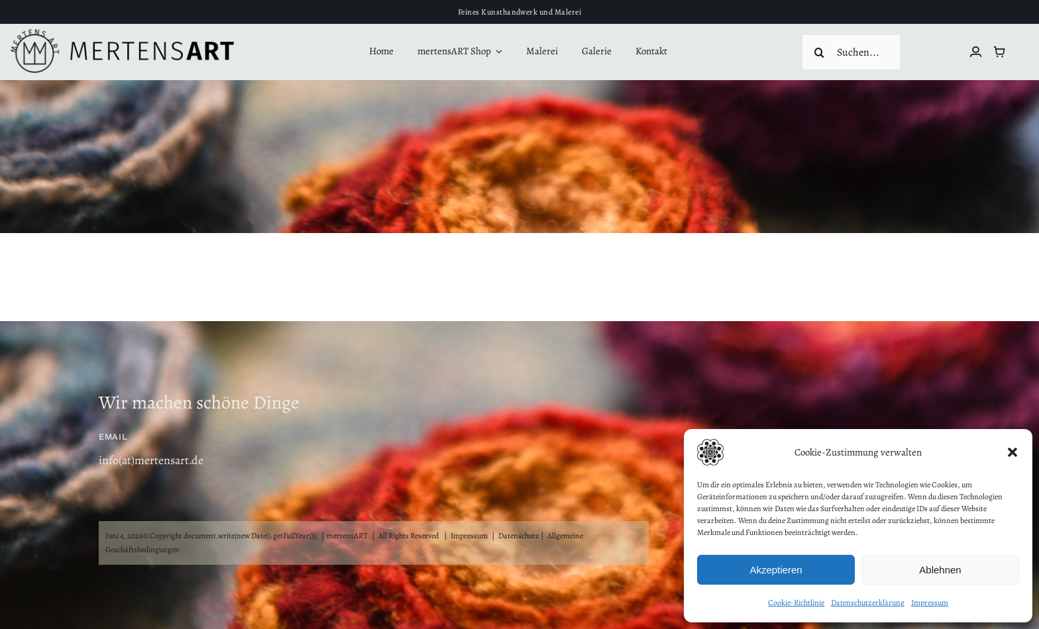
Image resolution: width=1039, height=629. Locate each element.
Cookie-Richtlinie (796, 602)
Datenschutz (518, 535)
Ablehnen (940, 569)
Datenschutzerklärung (867, 602)
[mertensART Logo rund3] (122, 35)
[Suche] (819, 52)
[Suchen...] (851, 52)
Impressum (929, 602)
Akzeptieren (775, 569)
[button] (1012, 452)
